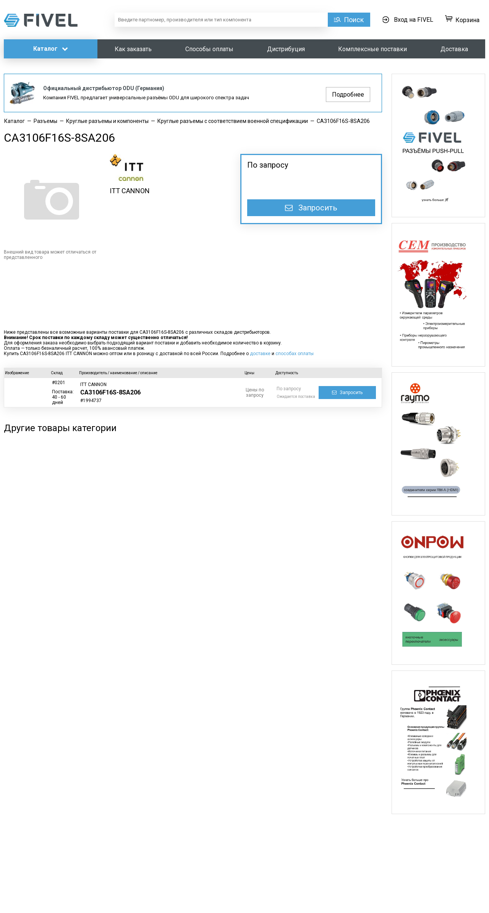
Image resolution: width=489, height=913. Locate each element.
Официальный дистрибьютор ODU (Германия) (103, 88)
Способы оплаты (209, 49)
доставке (260, 353)
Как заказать (133, 49)
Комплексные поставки (372, 49)
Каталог (50, 48)
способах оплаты (294, 353)
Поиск (354, 20)
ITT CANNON (130, 191)
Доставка (454, 49)
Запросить (311, 207)
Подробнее (348, 94)
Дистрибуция (286, 49)
